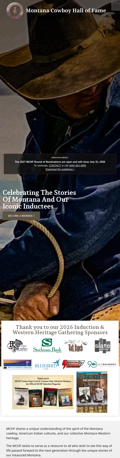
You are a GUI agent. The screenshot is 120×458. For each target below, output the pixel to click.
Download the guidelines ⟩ (60, 169)
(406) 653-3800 (77, 165)
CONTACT (55, 165)
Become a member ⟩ (21, 215)
